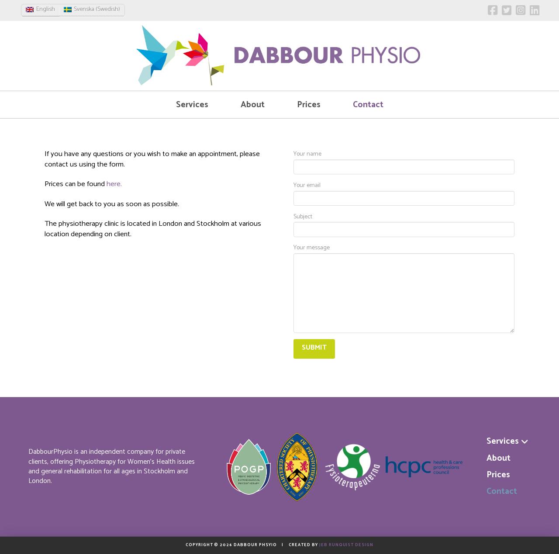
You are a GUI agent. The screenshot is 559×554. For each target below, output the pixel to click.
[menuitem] (40, 10)
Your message (403, 253)
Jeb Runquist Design (346, 544)
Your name (403, 161)
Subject (403, 224)
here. (114, 184)
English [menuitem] (45, 9)
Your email (403, 192)
